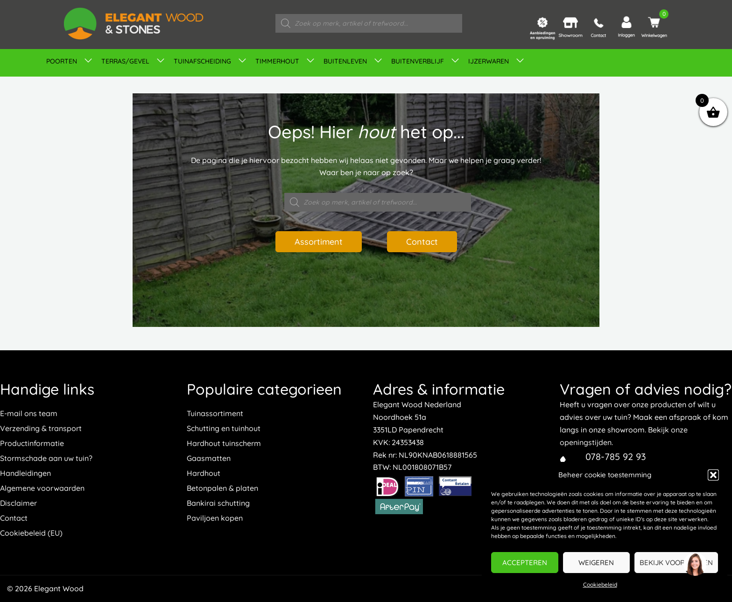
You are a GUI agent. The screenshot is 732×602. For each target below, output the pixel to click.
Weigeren (596, 562)
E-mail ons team (28, 413)
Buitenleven (345, 61)
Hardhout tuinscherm (224, 443)
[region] (694, 564)
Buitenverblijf (417, 61)
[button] (713, 475)
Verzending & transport (41, 428)
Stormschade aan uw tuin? (46, 458)
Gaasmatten (209, 458)
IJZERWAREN (488, 61)
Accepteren (524, 562)
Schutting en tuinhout (223, 428)
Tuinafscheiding (202, 61)
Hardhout (203, 473)
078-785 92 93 (615, 456)
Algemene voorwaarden (42, 488)
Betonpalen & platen (222, 488)
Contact (422, 241)
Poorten (61, 61)
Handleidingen (25, 473)
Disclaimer (18, 503)
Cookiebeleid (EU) (31, 533)
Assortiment (319, 241)
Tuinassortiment (215, 413)
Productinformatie (32, 443)
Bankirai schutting (218, 503)
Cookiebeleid (600, 584)
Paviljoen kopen (215, 518)
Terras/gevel (125, 61)
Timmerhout (277, 61)
